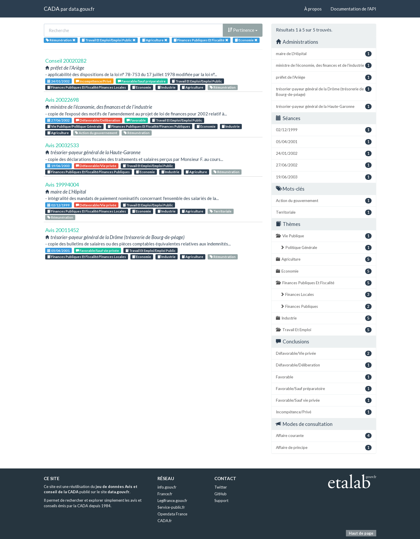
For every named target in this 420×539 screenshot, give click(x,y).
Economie (141, 87)
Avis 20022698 (62, 99)
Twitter (220, 487)
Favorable (136, 120)
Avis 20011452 (62, 230)
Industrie (167, 87)
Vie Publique (324, 236)
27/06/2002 (58, 120)
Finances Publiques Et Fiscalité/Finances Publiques (149, 126)
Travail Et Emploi (324, 330)
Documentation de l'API (353, 8)
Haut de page (361, 533)
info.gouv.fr (167, 487)
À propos (313, 8)
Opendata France (172, 514)
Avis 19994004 (62, 184)
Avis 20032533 (62, 145)
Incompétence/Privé (93, 81)
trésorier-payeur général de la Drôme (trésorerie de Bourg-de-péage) (324, 91)
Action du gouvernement (96, 133)
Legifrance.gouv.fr (172, 500)
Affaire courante (324, 435)
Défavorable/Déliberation (98, 120)
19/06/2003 (58, 166)
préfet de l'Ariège (324, 77)
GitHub (220, 493)
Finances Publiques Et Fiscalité (324, 283)
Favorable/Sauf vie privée (97, 250)
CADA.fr (165, 520)
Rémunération (223, 87)
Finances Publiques (326, 306)
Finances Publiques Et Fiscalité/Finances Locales (86, 87)
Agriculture (192, 87)
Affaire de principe (324, 447)
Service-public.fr (171, 507)
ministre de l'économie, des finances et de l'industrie (324, 65)
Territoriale (221, 211)
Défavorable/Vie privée (96, 166)
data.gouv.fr (81, 9)
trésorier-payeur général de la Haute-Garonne (324, 106)
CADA (52, 8)
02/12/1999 (58, 205)
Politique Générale (326, 247)
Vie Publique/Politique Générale (74, 126)
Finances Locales (326, 294)
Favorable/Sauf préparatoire (142, 81)
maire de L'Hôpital (324, 54)
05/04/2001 (58, 250)
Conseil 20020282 (65, 60)
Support (221, 500)
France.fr (165, 493)
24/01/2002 (58, 81)
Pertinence (243, 30)
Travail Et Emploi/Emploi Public (197, 81)
